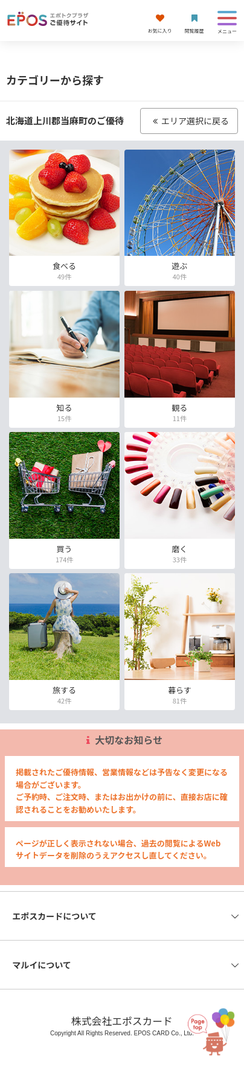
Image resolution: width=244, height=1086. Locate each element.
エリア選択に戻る (189, 121)
